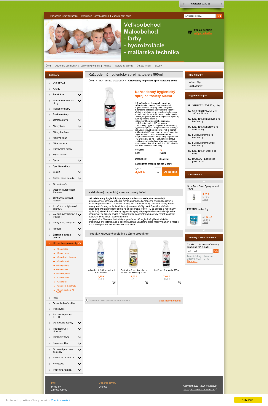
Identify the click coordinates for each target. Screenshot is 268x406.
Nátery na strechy (124, 65)
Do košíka (170, 171)
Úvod (48, 65)
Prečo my (56, 387)
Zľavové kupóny (59, 389)
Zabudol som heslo (121, 16)
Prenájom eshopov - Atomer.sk (200, 389)
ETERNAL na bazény (197, 209)
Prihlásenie (64, 16)
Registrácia (95, 16)
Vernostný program (90, 65)
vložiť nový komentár (170, 300)
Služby (158, 65)
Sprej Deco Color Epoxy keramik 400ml (203, 187)
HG (160, 150)
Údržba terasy (144, 65)
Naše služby (195, 82)
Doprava (103, 387)
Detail (205, 199)
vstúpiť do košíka (203, 33)
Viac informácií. (61, 400)
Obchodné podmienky (66, 65)
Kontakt (107, 65)
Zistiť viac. (192, 261)
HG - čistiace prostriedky (111, 80)
